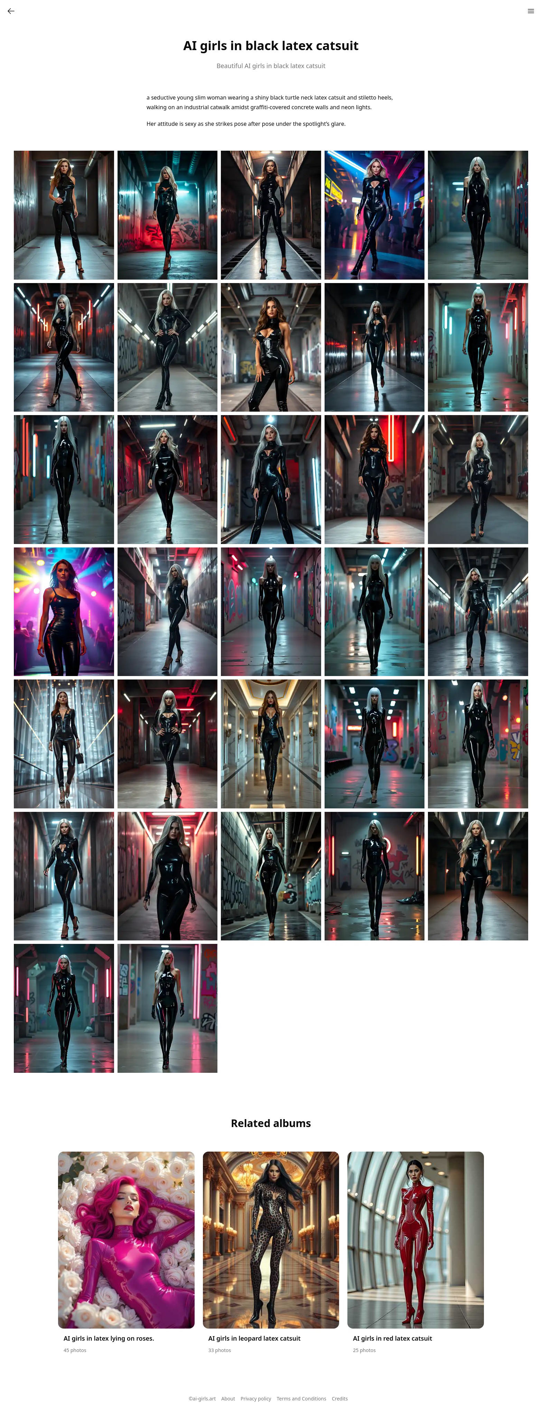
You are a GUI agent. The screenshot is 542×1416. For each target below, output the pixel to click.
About (228, 1398)
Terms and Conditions (301, 1398)
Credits (340, 1398)
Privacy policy (256, 1398)
